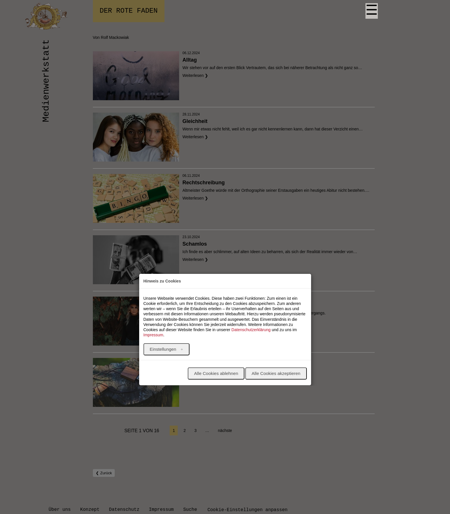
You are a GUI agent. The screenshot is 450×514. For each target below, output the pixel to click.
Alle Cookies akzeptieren (276, 373)
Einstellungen (164, 349)
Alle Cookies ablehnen (216, 373)
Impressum (153, 335)
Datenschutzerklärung (251, 329)
